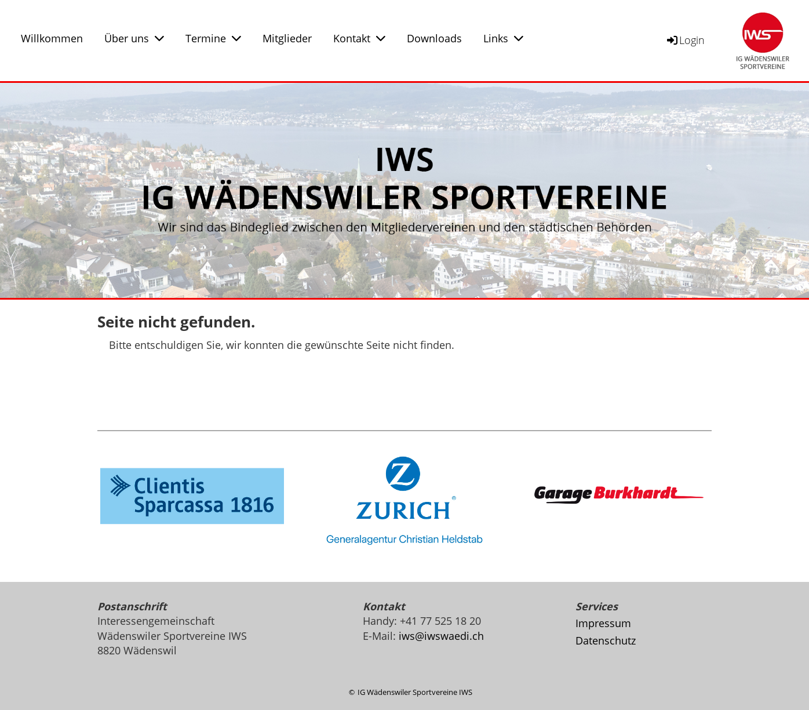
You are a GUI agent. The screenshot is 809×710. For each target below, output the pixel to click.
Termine (213, 38)
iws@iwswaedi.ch (441, 636)
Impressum (603, 623)
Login (685, 40)
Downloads (434, 38)
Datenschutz (605, 640)
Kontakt (359, 38)
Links (503, 38)
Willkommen (52, 38)
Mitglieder (287, 38)
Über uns (134, 38)
